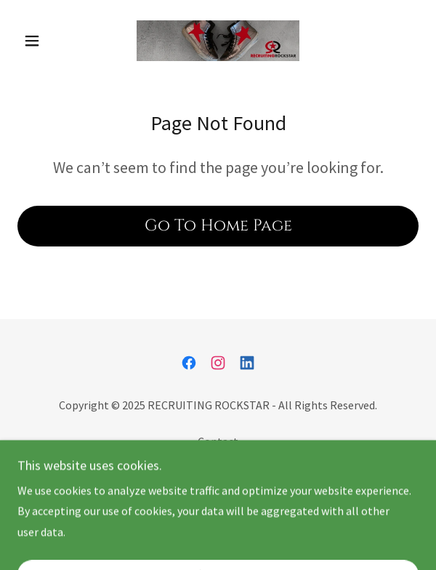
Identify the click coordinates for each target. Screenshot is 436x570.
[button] (47, 40)
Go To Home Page (218, 225)
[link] (218, 41)
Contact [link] (218, 441)
